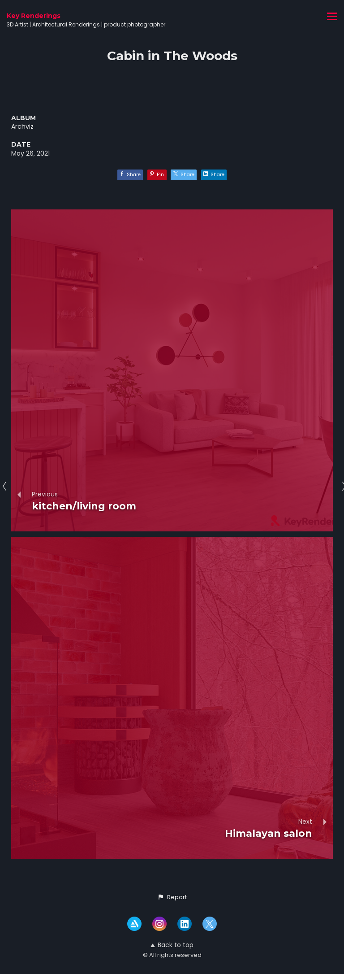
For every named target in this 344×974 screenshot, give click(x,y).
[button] (172, 897)
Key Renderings (33, 16)
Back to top (172, 944)
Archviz (22, 126)
